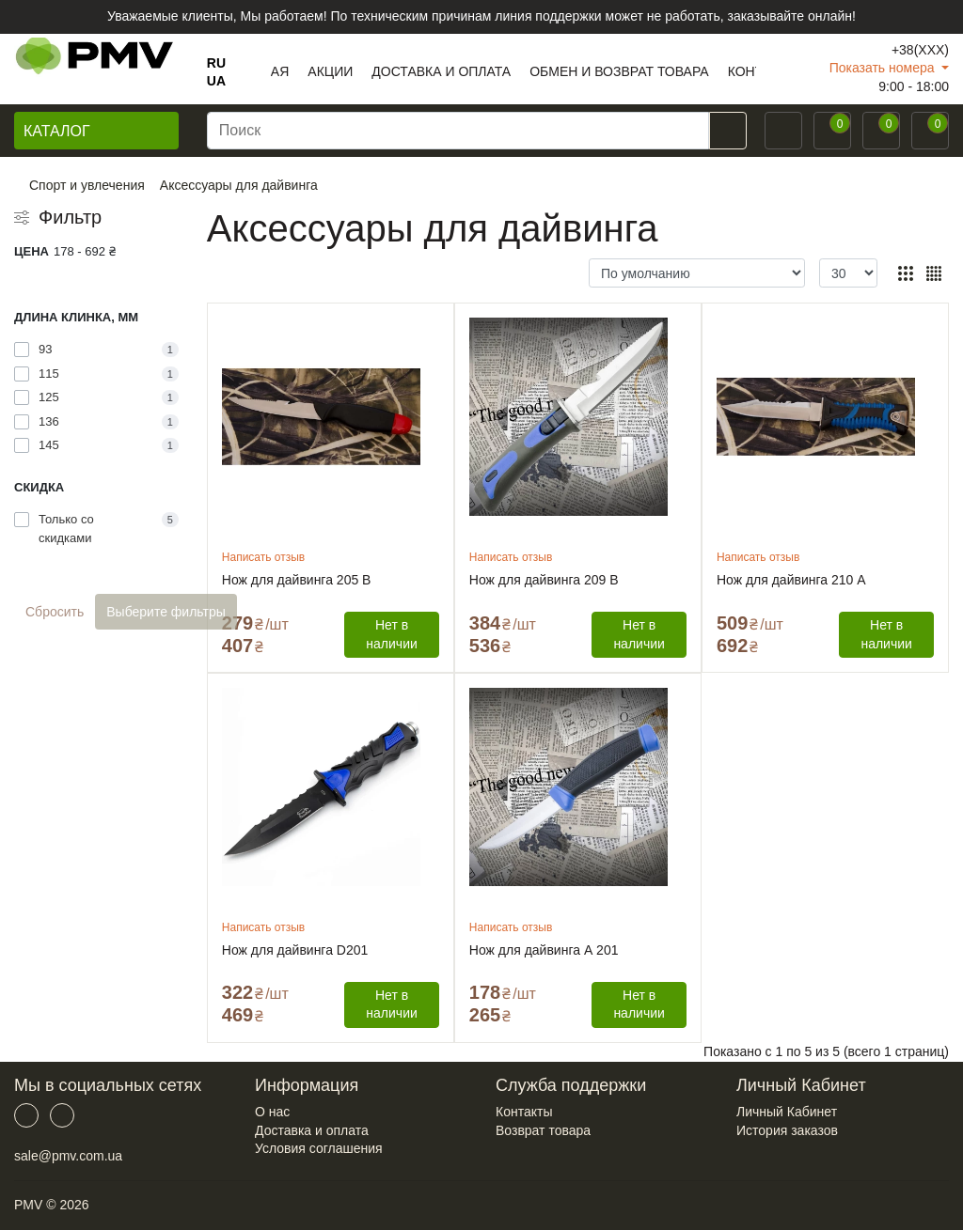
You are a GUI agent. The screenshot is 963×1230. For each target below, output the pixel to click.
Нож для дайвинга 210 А (791, 579)
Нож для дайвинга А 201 (544, 950)
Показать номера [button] (884, 67)
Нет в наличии (391, 634)
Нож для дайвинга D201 (295, 950)
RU (216, 62)
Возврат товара (543, 1130)
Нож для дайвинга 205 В (296, 579)
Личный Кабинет (786, 1111)
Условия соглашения (319, 1148)
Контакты (524, 1111)
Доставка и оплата (312, 1130)
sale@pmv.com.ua (68, 1155)
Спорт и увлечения (87, 185)
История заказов (787, 1130)
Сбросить (54, 611)
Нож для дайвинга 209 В (544, 579)
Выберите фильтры (166, 611)
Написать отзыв (263, 557)
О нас (272, 1111)
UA (216, 80)
